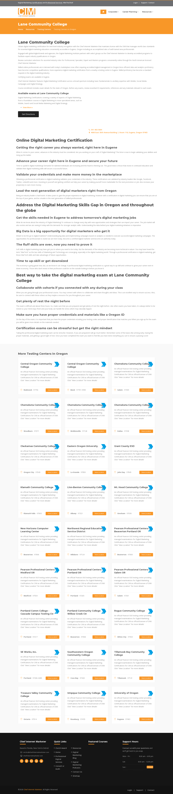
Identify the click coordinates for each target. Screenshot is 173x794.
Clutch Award (61, 748)
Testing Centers (44, 29)
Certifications (37, 3)
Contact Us (77, 772)
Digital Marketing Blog (77, 755)
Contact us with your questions (136, 748)
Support (144, 3)
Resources (147, 12)
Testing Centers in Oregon (65, 29)
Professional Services (54, 3)
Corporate (113, 12)
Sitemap (76, 776)
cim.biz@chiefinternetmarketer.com (36, 752)
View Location (52, 390)
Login (135, 3)
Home (20, 29)
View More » (28, 107)
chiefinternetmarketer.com (33, 756)
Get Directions (28, 114)
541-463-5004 (95, 130)
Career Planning (130, 12)
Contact (151, 3)
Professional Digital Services (61, 759)
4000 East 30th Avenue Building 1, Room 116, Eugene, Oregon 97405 (117, 132)
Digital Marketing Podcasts (77, 765)
